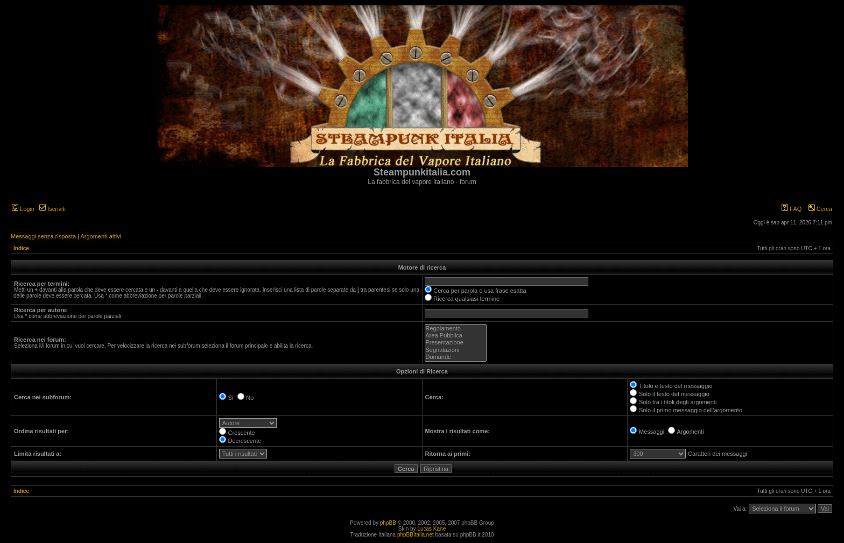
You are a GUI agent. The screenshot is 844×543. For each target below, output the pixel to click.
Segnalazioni (456, 350)
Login (23, 209)
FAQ (791, 209)
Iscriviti (52, 209)
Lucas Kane (431, 529)
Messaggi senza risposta (43, 236)
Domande (456, 357)
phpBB (388, 523)
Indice (21, 248)
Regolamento (456, 328)
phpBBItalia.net (415, 535)
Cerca (820, 209)
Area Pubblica (456, 335)
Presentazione (456, 342)
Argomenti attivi (100, 236)
